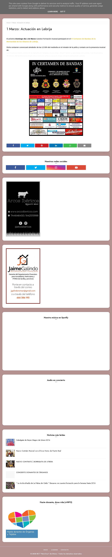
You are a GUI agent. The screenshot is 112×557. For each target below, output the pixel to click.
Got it (62, 12)
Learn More (53, 12)
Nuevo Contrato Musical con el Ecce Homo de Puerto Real (38, 451)
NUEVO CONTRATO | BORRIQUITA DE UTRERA (34, 461)
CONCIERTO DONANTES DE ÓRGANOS (32, 472)
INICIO (46, 550)
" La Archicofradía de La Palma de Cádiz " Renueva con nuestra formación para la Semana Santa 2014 (55, 483)
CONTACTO (65, 550)
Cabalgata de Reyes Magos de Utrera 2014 (33, 440)
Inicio (8, 23)
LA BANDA (54, 550)
